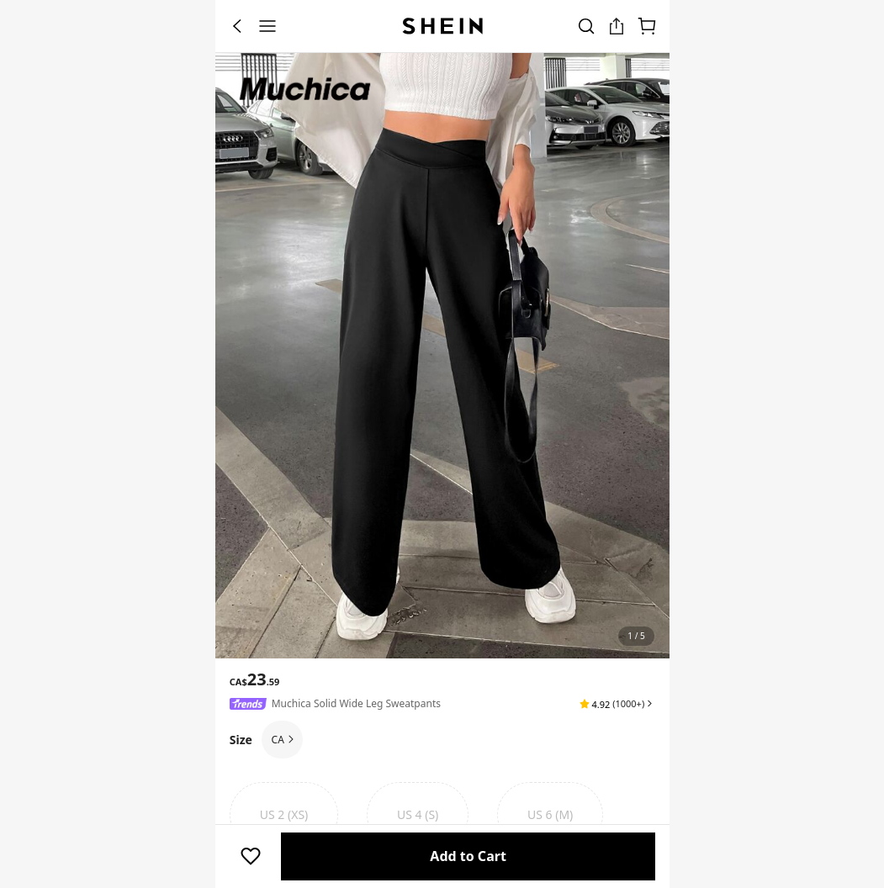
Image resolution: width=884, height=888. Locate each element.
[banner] (442, 355)
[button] (617, 704)
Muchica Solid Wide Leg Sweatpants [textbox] (356, 703)
